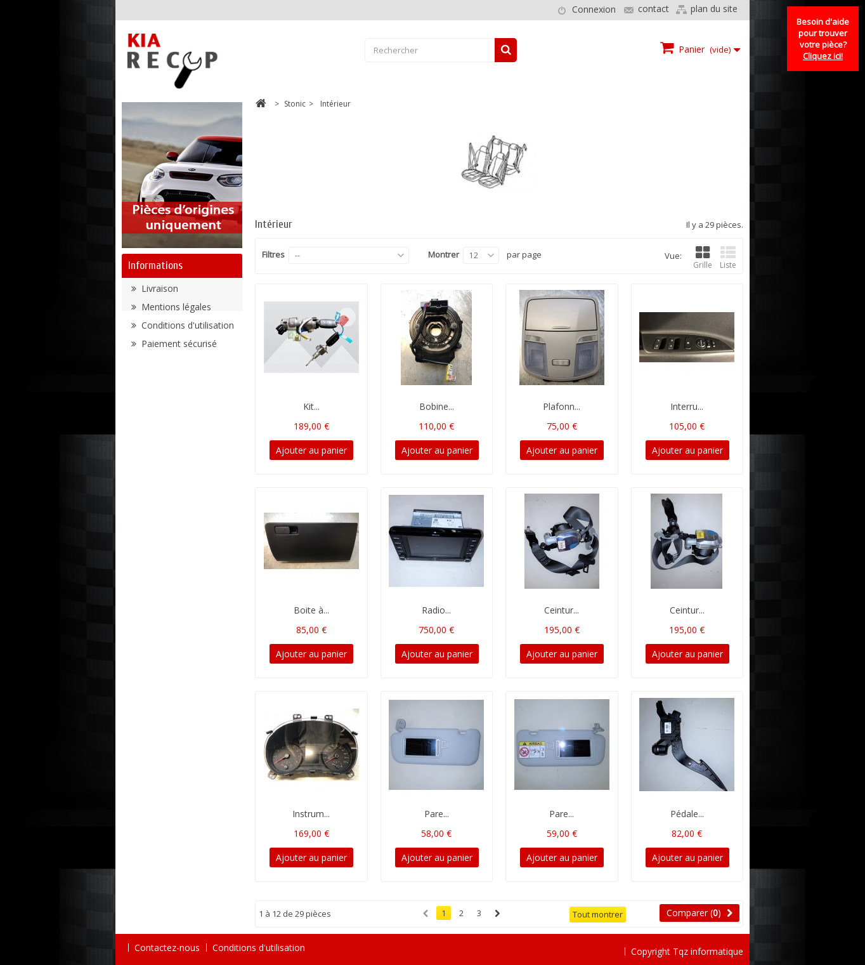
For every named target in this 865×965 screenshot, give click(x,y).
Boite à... (311, 610)
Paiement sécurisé (178, 348)
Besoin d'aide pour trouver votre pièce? (823, 39)
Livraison (158, 293)
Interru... (686, 406)
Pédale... (687, 814)
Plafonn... (561, 406)
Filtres (273, 254)
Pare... (436, 814)
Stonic (295, 103)
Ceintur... (561, 610)
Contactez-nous (167, 948)
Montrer (443, 254)
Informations (155, 265)
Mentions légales (175, 311)
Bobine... (436, 406)
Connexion (594, 9)
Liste (728, 258)
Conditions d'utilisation (186, 330)
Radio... (436, 610)
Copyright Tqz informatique (687, 947)
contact (653, 9)
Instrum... (311, 814)
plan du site (714, 9)
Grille (702, 258)
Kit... (311, 406)
